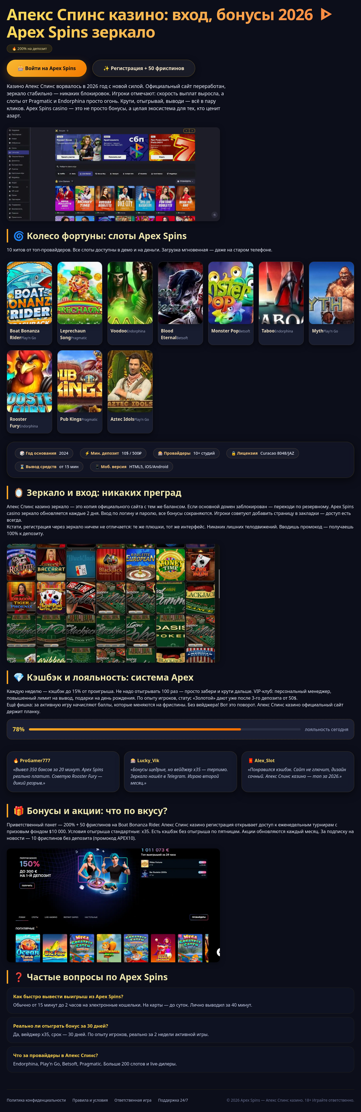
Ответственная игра (132, 1100)
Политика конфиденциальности (36, 1100)
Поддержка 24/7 (173, 1100)
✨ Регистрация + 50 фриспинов (143, 68)
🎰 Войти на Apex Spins (47, 68)
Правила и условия (90, 1100)
